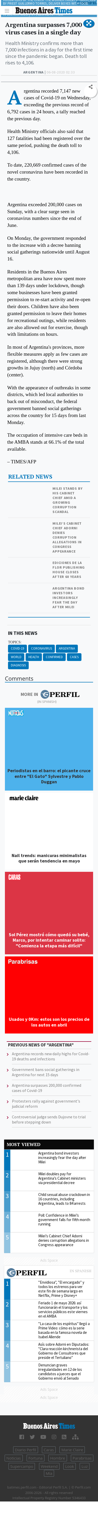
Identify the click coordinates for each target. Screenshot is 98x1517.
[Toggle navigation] (8, 10)
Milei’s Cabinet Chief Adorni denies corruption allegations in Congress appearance (67, 537)
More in (50, 694)
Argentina (67, 648)
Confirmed (54, 657)
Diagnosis (18, 665)
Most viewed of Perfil (49, 1273)
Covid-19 (17, 648)
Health (33, 657)
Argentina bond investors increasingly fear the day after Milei (68, 597)
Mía (49, 1473)
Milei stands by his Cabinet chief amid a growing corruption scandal (67, 500)
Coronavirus (41, 648)
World (16, 657)
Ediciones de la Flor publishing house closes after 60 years (68, 569)
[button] (88, 23)
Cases (74, 657)
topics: (14, 642)
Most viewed (23, 1144)
